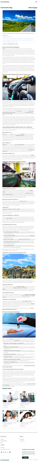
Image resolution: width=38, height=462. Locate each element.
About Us (2, 439)
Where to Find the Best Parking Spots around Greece (9, 423)
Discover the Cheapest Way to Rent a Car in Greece (27, 423)
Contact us (2, 447)
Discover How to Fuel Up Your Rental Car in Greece (27, 404)
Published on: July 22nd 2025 (7, 36)
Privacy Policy (28, 454)
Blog (1, 442)
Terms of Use (22, 440)
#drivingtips (33, 7)
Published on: (5, 406)
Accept (25, 457)
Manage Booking (4, 440)
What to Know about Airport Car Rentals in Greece (9, 404)
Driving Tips (11, 44)
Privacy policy (22, 439)
